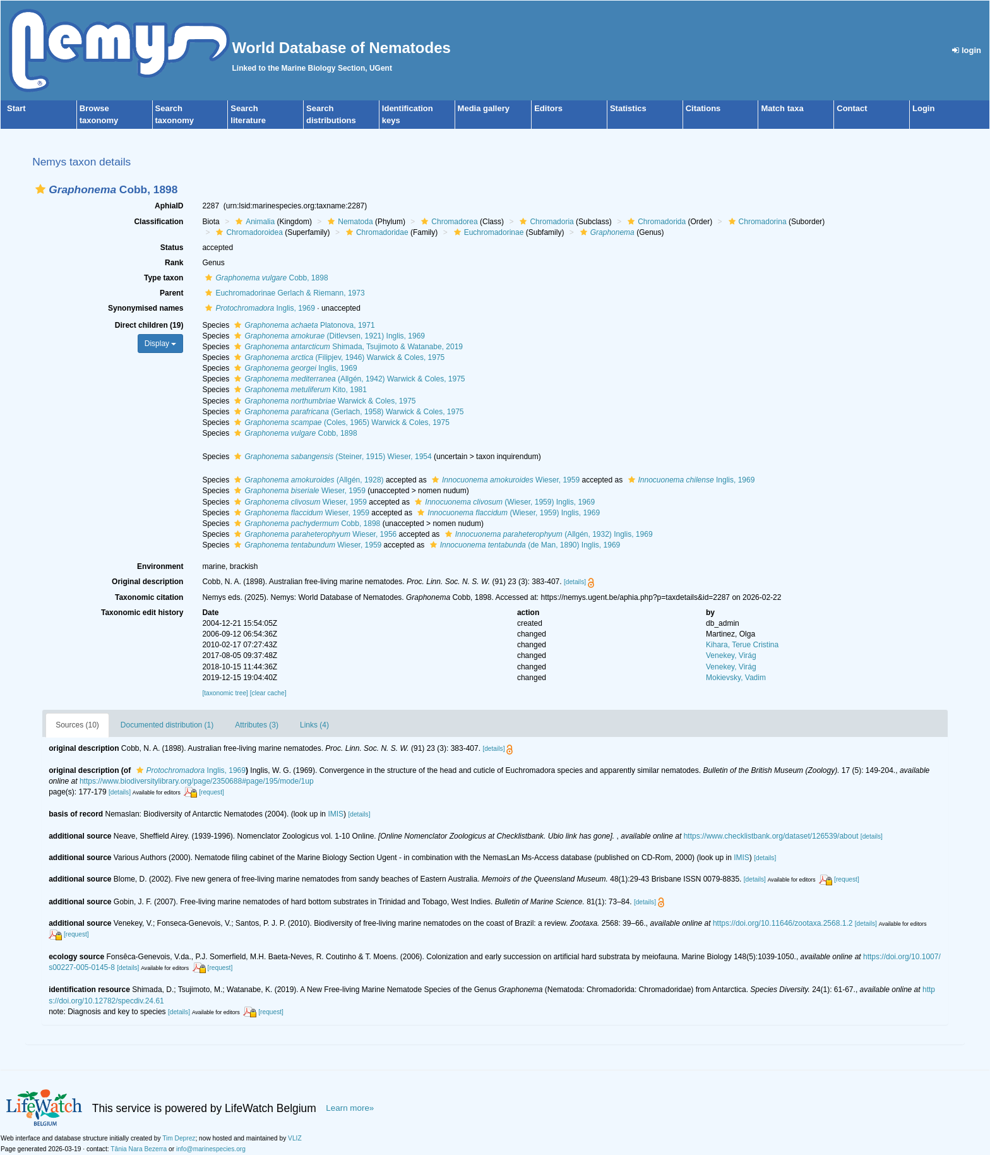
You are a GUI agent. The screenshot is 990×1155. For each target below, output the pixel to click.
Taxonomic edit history (142, 612)
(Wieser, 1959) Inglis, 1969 (503, 502)
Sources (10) (77, 725)
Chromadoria (544, 221)
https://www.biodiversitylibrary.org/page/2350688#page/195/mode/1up (197, 781)
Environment (160, 566)
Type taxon (163, 277)
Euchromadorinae (487, 232)
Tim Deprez (178, 1138)
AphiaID (169, 205)
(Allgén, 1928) (307, 480)
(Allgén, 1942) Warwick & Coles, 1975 (348, 378)
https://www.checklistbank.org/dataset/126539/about (771, 836)
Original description (147, 581)
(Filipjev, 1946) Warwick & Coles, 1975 (337, 357)
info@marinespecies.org (211, 1149)
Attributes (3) (256, 725)
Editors (548, 108)
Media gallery (484, 108)
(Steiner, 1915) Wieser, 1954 (331, 456)
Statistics (628, 108)
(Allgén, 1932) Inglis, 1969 (547, 534)
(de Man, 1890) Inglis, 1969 (524, 545)
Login (923, 108)
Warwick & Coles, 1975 (323, 401)
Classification (158, 221)
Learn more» (350, 1108)
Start (16, 108)
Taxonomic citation (149, 597)
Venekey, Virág (731, 655)
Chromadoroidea (247, 232)
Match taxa (782, 108)
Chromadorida (655, 221)
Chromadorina (756, 221)
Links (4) (314, 725)
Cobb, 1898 (265, 277)
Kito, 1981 (298, 389)
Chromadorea (447, 221)
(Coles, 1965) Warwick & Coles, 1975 (340, 422)
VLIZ (295, 1138)
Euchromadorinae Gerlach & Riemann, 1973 (283, 293)
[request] (211, 792)
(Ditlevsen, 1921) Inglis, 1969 (328, 336)
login (966, 50)
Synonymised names (145, 308)
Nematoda (349, 221)
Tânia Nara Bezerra (138, 1149)
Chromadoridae (376, 232)
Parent (171, 293)
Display (161, 343)
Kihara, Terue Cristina (742, 644)
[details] (575, 581)
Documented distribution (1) (167, 725)
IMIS (335, 814)
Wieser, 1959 (504, 480)
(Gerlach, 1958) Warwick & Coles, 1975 (347, 411)
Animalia (253, 221)
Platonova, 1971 (302, 325)
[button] (40, 189)
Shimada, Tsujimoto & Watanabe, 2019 (347, 346)
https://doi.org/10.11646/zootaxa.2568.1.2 (783, 923)
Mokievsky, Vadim (736, 677)
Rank (174, 262)
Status (172, 247)
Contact (852, 108)
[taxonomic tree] (225, 693)
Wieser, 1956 (314, 534)
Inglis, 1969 (258, 308)
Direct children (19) (149, 325)
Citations (703, 108)
